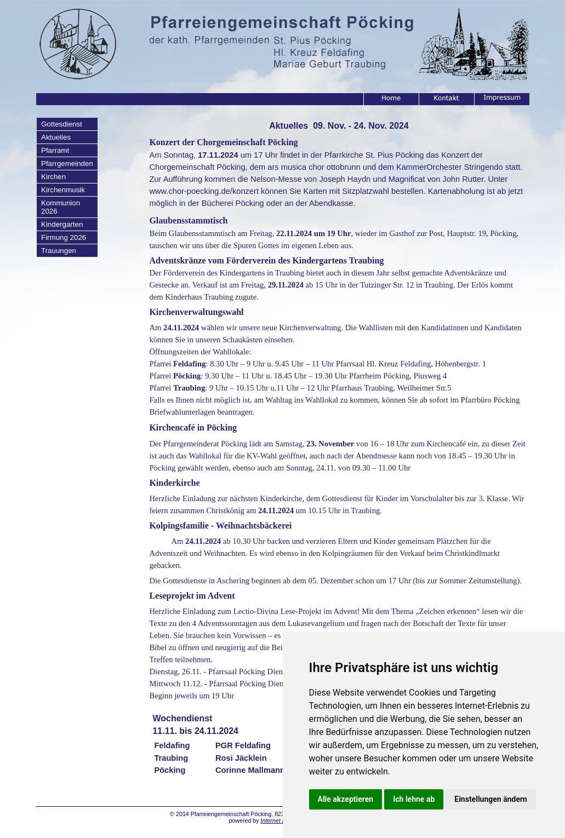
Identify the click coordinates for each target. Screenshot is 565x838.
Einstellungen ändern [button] (490, 799)
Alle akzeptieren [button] (346, 799)
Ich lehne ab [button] (414, 799)
